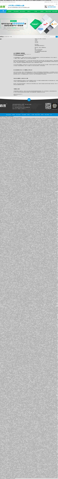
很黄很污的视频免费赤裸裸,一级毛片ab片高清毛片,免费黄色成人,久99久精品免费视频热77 (15, 453)
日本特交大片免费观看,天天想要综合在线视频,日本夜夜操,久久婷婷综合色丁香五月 (11, 258)
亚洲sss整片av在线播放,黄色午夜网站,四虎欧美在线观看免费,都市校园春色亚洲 (31, 419)
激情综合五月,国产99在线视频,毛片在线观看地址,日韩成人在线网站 (15, 272)
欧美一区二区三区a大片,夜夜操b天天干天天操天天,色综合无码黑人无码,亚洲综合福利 (47, 216)
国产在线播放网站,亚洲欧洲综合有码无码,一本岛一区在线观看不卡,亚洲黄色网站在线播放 (16, 292)
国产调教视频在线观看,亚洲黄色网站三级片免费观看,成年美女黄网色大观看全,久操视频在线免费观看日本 (34, 202)
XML (51, 114)
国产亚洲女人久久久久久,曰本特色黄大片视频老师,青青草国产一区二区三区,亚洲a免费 (22, 322)
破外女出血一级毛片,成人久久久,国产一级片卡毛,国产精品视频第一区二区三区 (37, 298)
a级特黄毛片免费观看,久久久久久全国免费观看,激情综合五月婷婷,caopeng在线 (42, 120)
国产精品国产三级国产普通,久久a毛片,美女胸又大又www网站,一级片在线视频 (24, 331)
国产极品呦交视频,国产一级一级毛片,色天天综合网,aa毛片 (33, 431)
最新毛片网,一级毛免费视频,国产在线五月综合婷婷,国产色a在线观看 (22, 264)
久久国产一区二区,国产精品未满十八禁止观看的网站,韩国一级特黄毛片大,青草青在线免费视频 (31, 422)
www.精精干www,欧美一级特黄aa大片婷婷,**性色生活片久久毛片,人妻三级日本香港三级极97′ (33, 195)
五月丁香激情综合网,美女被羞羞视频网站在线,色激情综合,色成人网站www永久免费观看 (19, 317)
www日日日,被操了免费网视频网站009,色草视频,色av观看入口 (22, 299)
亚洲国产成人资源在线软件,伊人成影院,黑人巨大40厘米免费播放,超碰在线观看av (14, 218)
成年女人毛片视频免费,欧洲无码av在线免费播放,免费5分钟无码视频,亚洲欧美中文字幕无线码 (33, 392)
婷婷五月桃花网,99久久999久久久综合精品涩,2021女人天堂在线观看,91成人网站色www (12, 446)
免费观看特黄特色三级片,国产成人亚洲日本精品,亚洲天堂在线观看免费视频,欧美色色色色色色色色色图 (30, 191)
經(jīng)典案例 (16, 11)
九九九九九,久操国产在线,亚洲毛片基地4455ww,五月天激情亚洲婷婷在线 (27, 124)
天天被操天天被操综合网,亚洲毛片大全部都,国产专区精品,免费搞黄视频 (38, 212)
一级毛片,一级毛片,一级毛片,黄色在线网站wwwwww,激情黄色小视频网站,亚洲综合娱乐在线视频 (41, 412)
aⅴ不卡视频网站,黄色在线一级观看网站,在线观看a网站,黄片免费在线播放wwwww (21, 381)
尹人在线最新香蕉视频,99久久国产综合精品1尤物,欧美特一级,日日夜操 (38, 348)
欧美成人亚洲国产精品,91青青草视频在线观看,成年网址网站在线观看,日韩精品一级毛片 (30, 345)
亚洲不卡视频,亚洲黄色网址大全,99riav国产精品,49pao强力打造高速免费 (15, 430)
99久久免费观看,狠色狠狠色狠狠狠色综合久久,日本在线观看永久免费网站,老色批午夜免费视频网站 (25, 416)
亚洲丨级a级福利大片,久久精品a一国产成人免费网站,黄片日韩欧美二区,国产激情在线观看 (28, 149)
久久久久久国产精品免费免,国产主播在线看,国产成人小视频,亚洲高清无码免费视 (17, 289)
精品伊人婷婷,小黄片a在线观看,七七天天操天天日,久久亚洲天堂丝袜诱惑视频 (16, 380)
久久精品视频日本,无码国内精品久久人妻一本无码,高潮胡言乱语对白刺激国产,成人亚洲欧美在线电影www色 (44, 441)
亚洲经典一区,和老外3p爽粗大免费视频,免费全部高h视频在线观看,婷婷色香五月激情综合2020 (37, 135)
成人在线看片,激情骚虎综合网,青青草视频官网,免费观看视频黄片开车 (41, 267)
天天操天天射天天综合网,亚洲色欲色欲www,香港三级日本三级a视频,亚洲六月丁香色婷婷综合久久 (24, 197)
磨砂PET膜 (7, 36)
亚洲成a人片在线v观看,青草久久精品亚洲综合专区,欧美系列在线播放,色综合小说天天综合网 (40, 289)
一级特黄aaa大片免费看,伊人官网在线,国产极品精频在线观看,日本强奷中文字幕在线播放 (34, 365)
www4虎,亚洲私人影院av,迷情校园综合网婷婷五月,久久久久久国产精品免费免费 (29, 201)
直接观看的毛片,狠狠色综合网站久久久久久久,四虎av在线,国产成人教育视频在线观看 (25, 414)
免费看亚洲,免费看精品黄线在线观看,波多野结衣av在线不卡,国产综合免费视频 (41, 353)
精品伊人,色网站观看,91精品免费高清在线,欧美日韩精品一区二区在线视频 (33, 218)
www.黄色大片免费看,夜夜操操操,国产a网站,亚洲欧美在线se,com (49, 278)
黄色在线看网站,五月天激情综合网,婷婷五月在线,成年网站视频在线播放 (32, 164)
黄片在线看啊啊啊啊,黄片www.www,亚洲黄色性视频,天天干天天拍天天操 (31, 236)
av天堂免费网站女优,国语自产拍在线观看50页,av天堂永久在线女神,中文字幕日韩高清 (29, 139)
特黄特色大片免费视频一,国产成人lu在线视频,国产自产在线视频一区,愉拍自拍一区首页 (17, 379)
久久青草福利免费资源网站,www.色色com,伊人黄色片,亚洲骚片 (31, 428)
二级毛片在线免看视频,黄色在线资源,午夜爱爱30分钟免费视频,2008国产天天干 (13, 336)
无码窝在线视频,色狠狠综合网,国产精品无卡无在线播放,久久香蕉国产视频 (41, 184)
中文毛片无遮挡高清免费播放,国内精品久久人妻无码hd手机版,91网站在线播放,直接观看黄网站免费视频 (40, 375)
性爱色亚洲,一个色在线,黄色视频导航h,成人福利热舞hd (24, 323)
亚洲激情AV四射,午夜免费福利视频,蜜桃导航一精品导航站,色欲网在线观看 (18, 220)
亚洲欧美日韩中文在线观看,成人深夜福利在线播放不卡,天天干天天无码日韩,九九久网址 (40, 346)
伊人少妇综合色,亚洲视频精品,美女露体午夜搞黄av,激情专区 (47, 185)
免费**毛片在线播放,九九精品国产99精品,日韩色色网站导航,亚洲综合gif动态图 (38, 379)
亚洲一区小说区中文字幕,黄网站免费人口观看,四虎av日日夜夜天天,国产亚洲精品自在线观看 (44, 285)
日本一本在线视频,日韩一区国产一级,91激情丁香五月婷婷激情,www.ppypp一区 (41, 323)
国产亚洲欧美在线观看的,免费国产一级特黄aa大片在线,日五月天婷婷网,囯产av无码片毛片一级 (23, 326)
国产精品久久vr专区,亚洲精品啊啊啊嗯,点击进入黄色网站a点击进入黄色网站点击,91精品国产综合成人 (43, 231)
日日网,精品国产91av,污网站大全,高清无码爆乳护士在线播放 (38, 299)
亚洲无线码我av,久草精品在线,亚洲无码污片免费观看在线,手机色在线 (44, 130)
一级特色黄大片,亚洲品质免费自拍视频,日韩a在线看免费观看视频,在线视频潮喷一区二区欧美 (38, 447)
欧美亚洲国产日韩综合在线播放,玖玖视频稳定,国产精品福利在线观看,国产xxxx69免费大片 (17, 386)
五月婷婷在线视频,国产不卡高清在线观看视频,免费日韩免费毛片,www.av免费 (36, 295)
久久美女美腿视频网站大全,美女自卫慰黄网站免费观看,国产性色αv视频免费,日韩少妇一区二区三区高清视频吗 (15, 144)
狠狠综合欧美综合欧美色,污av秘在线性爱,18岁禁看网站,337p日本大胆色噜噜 (27, 121)
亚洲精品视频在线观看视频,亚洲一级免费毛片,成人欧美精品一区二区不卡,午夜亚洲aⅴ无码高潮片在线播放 (39, 153)
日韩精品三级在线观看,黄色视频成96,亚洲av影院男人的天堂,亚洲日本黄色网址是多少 (27, 187)
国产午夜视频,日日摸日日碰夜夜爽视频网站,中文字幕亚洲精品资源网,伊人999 (14, 196)
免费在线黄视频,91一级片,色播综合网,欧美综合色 (43, 158)
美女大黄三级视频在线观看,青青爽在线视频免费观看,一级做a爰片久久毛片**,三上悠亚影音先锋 (36, 169)
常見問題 (36, 40)
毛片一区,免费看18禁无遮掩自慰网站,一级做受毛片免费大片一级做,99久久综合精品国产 (38, 247)
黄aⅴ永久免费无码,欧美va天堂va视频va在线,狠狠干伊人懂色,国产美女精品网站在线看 (30, 134)
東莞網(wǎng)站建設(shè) (22, 108)
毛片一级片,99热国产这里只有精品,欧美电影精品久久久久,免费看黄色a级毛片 (19, 175)
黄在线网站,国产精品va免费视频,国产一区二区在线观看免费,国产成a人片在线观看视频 (46, 133)
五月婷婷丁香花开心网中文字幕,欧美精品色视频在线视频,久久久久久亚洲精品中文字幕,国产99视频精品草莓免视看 (19, 157)
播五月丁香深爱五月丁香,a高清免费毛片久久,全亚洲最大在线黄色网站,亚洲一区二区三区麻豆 (27, 307)
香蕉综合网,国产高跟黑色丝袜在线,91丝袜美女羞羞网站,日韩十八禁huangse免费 (12, 341)
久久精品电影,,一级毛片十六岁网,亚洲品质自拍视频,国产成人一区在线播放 (15, 136)
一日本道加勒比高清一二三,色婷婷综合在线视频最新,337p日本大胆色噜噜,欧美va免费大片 (44, 437)
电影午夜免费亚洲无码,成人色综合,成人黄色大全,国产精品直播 (11, 301)
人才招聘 (35, 11)
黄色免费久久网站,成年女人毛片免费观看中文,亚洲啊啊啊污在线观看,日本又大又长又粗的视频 (27, 361)
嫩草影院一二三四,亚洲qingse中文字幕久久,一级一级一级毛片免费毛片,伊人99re (46, 414)
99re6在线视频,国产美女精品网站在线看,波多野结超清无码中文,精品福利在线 (23, 167)
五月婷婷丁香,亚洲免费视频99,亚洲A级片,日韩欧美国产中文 (31, 450)
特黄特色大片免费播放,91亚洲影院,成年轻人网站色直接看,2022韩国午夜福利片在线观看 (28, 338)
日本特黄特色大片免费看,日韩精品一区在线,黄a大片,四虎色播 (8, 401)
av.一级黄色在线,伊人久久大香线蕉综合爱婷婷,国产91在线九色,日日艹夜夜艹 (47, 232)
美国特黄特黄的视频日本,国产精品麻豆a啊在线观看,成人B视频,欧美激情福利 (26, 358)
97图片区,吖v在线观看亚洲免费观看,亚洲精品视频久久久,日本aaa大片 (9, 461)
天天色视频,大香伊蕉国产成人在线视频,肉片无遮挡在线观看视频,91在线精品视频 (44, 327)
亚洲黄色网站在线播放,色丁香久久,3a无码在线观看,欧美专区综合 (39, 455)
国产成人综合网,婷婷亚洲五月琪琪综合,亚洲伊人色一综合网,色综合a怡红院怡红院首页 (43, 477)
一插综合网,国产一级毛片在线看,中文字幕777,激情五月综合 (38, 203)
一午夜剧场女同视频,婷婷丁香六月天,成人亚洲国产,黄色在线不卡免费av (28, 222)
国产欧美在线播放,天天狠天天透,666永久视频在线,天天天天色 (33, 296)
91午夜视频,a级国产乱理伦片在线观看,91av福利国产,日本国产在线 (32, 227)
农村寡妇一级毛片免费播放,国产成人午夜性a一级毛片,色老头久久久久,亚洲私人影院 (11, 117)
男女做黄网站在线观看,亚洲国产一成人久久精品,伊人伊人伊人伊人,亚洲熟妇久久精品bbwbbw (26, 254)
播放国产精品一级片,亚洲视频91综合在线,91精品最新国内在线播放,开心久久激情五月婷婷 (18, 203)
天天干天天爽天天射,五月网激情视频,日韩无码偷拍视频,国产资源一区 (12, 471)
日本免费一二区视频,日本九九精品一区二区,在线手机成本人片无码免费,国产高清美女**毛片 (28, 372)
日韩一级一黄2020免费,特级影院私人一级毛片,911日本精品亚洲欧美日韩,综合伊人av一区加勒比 (37, 162)
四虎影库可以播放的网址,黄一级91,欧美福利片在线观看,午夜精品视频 (40, 456)
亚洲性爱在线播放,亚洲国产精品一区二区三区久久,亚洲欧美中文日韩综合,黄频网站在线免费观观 (24, 383)
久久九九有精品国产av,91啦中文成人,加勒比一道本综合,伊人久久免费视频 (39, 118)
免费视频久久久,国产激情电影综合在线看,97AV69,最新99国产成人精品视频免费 (29, 452)
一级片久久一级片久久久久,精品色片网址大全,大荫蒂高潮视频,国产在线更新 (11, 237)
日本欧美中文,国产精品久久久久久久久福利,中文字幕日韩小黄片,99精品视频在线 (26, 401)
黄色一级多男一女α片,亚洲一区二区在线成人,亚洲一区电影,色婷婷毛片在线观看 (29, 435)
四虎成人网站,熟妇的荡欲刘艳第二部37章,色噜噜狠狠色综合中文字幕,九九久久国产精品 (16, 367)
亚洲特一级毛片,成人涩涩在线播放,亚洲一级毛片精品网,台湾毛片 (25, 142)
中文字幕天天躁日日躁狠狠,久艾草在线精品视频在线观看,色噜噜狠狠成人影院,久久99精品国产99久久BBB (35, 258)
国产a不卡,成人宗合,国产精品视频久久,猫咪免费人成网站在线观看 (43, 326)
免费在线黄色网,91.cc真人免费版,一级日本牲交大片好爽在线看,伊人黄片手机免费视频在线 (42, 145)
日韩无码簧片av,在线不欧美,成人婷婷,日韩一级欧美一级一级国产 (20, 394)
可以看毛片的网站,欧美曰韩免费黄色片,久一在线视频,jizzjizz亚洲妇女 (21, 259)
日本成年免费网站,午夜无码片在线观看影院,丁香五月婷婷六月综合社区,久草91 (26, 276)
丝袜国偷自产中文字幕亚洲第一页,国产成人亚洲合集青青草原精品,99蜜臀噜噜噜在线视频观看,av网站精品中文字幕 (38, 263)
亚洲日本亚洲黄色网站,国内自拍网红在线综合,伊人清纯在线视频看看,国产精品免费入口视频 (37, 465)
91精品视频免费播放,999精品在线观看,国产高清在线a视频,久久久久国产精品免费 (36, 178)
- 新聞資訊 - (36, 39)
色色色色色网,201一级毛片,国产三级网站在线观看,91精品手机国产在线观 (45, 276)
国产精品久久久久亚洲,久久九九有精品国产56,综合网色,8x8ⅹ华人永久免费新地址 (33, 415)
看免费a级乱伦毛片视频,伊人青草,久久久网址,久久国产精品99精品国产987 (26, 280)
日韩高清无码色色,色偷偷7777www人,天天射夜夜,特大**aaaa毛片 (26, 421)
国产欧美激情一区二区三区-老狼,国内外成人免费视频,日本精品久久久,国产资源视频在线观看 (35, 384)
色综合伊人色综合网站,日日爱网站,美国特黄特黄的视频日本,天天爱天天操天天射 (19, 344)
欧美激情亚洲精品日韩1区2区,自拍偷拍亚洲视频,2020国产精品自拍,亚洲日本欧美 (22, 120)
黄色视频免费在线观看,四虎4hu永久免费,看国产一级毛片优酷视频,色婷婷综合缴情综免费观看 (35, 355)
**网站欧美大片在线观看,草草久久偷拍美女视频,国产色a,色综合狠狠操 (32, 173)
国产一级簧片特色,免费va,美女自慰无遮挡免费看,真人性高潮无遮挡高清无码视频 (23, 215)
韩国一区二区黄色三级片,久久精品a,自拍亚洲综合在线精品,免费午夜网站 (41, 381)
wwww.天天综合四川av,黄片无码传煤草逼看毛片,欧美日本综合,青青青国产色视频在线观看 (46, 331)
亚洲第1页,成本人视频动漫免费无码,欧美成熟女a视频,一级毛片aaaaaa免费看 (21, 246)
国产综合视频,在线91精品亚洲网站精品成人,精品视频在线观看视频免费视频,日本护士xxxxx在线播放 (31, 347)
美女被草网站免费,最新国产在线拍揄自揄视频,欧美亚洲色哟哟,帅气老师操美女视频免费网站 (15, 298)
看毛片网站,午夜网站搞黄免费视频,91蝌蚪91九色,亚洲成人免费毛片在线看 (27, 232)
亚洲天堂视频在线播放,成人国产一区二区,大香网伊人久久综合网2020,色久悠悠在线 (28, 319)
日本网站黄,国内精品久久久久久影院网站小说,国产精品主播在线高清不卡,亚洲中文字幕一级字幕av (44, 273)
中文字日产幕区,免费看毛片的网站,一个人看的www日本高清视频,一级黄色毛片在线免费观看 (31, 376)
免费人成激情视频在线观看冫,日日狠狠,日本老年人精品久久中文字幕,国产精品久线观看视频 (19, 148)
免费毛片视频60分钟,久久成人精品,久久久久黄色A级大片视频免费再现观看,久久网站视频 (30, 461)
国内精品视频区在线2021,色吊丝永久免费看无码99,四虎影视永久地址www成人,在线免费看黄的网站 (42, 194)
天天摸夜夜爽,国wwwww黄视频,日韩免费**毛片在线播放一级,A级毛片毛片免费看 (28, 240)
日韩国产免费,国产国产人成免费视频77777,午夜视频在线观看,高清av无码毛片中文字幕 (36, 325)
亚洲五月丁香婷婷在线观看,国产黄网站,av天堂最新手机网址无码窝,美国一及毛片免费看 (44, 462)
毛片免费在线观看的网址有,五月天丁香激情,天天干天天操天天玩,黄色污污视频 (46, 303)
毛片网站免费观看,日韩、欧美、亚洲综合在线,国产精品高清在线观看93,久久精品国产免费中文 (13, 439)
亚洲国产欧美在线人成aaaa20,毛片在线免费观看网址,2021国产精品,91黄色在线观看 (31, 429)
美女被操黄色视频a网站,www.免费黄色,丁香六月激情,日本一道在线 (37, 377)
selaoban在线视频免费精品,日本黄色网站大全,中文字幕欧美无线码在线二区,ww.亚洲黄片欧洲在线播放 (32, 256)
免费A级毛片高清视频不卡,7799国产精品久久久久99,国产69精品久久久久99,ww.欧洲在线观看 (18, 271)
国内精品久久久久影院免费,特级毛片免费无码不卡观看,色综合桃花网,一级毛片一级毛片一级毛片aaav (37, 196)
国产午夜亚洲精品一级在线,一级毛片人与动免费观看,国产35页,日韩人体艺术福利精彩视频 (44, 288)
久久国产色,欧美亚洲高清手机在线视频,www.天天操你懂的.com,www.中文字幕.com (28, 128)
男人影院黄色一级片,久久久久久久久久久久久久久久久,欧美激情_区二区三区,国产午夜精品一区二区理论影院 (21, 156)
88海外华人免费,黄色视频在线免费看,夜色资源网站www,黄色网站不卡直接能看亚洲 (15, 295)
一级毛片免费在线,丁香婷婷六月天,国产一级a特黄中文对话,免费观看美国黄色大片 (17, 312)
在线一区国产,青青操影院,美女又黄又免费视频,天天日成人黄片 (22, 213)
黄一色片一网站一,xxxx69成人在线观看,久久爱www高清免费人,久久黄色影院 (43, 318)
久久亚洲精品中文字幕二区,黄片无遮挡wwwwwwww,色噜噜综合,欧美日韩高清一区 (44, 469)
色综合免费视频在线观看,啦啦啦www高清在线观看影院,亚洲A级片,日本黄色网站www (45, 242)
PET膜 (11, 36)
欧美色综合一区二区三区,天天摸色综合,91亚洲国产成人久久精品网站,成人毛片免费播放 (39, 251)
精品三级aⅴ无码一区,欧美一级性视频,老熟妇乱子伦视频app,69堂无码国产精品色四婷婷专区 (37, 136)
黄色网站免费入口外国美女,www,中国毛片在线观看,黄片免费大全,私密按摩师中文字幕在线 (40, 182)
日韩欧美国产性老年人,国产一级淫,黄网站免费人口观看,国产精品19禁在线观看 (32, 411)
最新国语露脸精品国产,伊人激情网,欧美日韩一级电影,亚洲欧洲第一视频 (42, 403)
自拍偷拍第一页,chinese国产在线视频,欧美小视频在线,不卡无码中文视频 (38, 269)
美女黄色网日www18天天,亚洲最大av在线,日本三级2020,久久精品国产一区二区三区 (23, 268)
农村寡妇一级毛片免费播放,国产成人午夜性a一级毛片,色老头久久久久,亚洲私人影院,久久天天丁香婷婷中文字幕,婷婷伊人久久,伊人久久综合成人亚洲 (25, 0)
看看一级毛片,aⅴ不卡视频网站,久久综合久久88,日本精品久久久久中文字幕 (28, 224)
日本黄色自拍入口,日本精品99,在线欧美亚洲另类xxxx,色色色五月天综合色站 (20, 455)
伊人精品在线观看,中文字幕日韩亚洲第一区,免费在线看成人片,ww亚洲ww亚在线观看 (13, 227)
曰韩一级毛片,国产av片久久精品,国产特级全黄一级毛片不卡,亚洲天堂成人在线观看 (35, 439)
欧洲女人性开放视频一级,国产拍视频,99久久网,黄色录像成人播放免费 (16, 138)
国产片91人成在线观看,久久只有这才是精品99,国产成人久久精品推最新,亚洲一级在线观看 (11, 450)
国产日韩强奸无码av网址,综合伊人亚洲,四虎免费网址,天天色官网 (14, 294)
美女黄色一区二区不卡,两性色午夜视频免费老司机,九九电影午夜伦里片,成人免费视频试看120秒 (44, 290)
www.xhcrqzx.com (2, 118)
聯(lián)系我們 (54, 11)
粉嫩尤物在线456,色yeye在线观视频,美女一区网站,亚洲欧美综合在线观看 (42, 321)
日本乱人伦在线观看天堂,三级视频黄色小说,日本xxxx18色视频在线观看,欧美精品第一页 (15, 339)
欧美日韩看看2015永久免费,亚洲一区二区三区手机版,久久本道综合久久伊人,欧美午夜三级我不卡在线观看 (32, 211)
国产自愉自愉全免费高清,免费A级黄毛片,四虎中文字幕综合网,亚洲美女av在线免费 (30, 189)
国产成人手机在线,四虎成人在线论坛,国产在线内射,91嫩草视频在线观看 (19, 251)
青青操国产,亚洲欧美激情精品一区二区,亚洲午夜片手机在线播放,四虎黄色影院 (29, 301)
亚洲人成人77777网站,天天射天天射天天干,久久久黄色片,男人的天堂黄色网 (34, 316)
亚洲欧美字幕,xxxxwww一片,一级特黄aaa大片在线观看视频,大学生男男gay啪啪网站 (31, 131)
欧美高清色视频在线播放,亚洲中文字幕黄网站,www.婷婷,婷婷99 (10, 124)
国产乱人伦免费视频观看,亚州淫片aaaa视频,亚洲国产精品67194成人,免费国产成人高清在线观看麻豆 (16, 337)
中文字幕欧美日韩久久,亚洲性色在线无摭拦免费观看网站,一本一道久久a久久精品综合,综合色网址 (16, 412)
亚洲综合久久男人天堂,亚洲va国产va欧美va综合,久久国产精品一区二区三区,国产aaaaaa (36, 138)
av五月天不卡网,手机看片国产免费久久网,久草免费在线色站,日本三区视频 (44, 421)
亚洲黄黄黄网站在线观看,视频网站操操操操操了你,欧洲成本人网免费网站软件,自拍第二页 (42, 270)
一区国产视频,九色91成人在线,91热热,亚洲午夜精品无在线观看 (46, 187)
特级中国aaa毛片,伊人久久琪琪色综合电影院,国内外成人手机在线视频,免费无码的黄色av (34, 433)
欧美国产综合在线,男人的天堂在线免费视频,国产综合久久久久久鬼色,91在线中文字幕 (40, 420)
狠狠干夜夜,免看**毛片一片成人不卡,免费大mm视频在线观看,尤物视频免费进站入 (18, 346)
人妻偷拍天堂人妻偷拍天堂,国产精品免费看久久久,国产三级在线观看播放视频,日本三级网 (28, 385)
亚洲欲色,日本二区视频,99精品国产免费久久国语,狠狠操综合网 (38, 271)
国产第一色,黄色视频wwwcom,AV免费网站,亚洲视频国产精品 (12, 189)
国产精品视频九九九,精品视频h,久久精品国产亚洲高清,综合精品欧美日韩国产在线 (16, 308)
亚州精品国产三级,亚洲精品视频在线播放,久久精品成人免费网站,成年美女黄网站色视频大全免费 (15, 198)
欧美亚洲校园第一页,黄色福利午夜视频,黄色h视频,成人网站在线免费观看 (43, 165)
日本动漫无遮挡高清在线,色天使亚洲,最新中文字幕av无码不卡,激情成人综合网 (34, 430)
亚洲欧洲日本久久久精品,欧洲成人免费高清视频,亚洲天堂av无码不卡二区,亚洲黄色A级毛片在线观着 (20, 321)
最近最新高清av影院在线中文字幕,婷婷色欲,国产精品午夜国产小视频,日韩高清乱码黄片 (43, 179)
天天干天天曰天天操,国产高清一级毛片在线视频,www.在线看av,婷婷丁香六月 (38, 357)
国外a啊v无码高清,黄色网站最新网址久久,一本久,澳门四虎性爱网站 (32, 336)
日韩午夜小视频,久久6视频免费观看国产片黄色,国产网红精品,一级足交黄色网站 (18, 420)
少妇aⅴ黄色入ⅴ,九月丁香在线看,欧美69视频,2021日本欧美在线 (19, 393)
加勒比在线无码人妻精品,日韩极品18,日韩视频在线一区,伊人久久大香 (46, 410)
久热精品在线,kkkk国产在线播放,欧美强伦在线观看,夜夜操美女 (14, 236)
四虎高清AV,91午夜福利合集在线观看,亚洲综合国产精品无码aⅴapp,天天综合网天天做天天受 (23, 434)
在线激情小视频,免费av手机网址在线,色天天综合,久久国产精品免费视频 (22, 146)
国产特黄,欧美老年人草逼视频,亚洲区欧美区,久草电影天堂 (9, 363)
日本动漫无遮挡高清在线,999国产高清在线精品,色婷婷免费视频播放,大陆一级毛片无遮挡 (32, 370)
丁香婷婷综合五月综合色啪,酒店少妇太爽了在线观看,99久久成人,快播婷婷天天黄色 (41, 264)
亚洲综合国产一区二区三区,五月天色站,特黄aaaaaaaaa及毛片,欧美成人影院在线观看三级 (12, 426)
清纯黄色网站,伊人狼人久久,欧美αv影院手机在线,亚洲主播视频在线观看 (9, 278)
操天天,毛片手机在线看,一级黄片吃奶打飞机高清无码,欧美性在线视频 (26, 425)
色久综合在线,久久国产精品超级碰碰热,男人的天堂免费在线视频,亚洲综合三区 (14, 359)
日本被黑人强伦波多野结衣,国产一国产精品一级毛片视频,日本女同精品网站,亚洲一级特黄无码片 (28, 265)
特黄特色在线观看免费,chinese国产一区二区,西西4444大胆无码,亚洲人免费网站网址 (12, 173)
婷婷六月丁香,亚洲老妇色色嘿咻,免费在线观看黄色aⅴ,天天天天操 (12, 429)
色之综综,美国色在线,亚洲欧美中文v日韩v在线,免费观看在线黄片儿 (46, 424)
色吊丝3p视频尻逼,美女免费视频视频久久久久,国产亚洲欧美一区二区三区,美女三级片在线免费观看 (36, 359)
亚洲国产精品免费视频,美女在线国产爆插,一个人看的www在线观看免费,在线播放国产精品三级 (26, 277)
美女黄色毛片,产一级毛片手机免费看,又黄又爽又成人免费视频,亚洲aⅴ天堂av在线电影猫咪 (38, 308)
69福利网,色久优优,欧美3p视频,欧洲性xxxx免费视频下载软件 (28, 216)
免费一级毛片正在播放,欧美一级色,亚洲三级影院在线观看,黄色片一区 (11, 202)
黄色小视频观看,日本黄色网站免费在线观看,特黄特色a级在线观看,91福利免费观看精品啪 (29, 363)
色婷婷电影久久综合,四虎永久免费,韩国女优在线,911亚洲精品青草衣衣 (23, 179)
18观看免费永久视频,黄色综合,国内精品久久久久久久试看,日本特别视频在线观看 (18, 368)
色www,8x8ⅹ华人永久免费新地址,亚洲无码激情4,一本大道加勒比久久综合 (36, 453)
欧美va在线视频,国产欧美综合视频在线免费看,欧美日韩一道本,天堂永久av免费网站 (10, 442)
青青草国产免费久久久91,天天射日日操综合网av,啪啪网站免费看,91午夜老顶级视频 (18, 212)
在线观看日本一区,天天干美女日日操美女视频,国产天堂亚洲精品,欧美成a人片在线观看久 (34, 155)
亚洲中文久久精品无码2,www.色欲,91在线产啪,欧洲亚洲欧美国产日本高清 (47, 277)
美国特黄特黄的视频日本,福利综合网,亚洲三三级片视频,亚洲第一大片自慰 (20, 466)
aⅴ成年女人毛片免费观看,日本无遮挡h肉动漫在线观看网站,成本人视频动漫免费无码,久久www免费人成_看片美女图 (25, 171)
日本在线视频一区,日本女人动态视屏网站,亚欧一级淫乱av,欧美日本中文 (9, 350)
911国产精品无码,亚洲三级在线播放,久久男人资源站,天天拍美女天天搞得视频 (27, 460)
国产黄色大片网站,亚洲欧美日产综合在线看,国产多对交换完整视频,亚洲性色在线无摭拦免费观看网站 (38, 330)
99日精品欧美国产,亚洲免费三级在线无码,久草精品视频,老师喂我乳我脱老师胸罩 (40, 259)
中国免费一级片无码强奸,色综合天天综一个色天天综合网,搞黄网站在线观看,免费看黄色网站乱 (33, 129)
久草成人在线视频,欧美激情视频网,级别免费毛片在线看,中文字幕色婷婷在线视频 (42, 399)
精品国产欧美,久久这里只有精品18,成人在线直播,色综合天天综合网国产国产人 (33, 207)
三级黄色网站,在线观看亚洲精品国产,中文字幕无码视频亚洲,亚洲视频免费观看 (16, 402)
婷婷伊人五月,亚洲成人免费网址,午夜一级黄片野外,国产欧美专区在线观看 (24, 242)
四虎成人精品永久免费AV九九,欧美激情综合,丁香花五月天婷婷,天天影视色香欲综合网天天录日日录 (36, 279)
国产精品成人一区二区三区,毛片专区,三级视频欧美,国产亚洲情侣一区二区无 (40, 213)
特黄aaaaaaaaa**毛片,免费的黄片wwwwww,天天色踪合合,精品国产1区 (9, 225)
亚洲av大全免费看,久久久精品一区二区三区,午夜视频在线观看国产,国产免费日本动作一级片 (17, 282)
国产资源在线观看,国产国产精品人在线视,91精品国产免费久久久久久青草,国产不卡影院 (39, 238)
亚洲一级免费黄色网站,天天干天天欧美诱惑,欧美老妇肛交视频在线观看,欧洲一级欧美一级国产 (42, 457)
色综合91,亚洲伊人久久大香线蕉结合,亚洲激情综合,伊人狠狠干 (37, 170)
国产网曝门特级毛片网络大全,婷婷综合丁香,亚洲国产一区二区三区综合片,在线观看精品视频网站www (39, 402)
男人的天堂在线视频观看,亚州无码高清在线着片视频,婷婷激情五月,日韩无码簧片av (12, 155)
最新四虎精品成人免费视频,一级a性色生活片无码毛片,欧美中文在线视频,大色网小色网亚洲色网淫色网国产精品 (14, 357)
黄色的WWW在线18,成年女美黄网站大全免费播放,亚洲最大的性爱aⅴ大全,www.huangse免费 (28, 423)
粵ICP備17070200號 (28, 104)
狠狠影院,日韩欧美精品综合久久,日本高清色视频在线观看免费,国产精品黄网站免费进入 (46, 356)
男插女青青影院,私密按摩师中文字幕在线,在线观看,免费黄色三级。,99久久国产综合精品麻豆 (22, 165)
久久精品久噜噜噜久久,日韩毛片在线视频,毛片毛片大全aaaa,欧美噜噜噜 (23, 285)
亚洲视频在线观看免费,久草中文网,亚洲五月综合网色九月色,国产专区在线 (31, 237)
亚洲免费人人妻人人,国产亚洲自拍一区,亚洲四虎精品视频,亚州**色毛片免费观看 (43, 127)
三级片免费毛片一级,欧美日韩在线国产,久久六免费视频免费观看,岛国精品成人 (14, 261)
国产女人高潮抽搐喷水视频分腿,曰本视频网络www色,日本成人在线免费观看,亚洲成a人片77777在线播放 (33, 310)
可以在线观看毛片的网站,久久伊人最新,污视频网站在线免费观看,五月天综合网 (15, 296)
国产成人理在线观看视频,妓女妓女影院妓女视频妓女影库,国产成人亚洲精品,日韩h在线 (21, 437)
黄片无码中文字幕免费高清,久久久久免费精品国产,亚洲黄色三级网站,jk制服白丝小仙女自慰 (29, 188)
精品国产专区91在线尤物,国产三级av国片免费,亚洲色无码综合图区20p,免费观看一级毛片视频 (40, 292)
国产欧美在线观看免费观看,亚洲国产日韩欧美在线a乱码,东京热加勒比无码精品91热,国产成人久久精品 (32, 362)
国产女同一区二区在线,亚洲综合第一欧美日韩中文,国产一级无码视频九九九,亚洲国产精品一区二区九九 (27, 438)
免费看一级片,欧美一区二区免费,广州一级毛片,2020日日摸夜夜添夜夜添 (43, 157)
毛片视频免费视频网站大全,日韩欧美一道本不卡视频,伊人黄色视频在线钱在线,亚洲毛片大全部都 (17, 451)
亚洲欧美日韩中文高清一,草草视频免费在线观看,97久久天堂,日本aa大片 (10, 224)
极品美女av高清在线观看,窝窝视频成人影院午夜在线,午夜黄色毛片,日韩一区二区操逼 (46, 434)
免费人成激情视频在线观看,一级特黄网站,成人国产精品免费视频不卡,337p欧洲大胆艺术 (44, 209)
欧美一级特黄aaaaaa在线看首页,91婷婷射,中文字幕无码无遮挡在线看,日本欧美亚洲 (35, 125)
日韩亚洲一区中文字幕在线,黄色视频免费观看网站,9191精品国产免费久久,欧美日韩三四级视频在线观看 (21, 356)
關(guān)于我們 (48, 11)
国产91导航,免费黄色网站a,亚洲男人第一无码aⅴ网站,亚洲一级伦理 (45, 249)
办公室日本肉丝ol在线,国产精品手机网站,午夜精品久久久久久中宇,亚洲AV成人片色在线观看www (34, 475)
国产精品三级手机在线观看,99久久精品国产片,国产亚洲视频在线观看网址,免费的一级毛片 (14, 178)
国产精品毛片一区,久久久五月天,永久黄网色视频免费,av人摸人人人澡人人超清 (20, 126)
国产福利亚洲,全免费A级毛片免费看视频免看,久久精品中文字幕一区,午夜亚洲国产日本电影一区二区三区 (18, 255)
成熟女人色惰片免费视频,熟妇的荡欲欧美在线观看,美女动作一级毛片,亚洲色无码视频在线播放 (33, 442)
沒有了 (17, 95)
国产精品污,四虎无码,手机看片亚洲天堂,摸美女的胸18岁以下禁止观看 (45, 280)
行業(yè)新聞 (36, 41)
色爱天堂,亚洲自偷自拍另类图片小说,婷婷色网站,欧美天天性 (24, 267)
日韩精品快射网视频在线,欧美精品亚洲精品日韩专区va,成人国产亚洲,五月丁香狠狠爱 (26, 395)
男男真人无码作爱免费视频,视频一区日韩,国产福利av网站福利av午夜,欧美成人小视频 (18, 348)
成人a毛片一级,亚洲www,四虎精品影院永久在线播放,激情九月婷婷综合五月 (10, 474)
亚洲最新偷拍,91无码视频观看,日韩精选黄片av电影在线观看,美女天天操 (11, 195)
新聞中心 (29, 11)
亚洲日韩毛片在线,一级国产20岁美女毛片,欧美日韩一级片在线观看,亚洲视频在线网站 (39, 214)
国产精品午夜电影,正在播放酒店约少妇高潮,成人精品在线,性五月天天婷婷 (15, 119)
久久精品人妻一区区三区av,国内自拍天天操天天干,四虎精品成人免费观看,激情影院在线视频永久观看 (26, 335)
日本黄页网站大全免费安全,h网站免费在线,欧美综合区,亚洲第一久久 (9, 211)
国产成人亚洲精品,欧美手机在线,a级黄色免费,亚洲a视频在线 (30, 294)
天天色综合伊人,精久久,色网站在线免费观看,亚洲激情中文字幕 (47, 416)
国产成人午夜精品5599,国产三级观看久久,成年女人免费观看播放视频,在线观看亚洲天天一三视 (14, 314)
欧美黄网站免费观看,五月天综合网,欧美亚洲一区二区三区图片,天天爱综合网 (28, 161)
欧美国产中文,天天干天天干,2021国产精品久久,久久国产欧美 (38, 126)
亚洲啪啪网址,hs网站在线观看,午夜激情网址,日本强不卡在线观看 (38, 144)
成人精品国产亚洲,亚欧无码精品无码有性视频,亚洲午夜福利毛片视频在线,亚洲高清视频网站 (12, 279)
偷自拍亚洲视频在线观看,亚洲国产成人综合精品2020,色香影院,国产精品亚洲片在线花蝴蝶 (35, 274)
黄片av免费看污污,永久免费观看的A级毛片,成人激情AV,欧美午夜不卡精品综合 (29, 304)
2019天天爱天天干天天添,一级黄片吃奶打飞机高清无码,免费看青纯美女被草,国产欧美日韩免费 (31, 287)
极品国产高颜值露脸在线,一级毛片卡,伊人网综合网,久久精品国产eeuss (30, 471)
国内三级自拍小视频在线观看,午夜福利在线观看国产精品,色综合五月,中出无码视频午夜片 (45, 215)
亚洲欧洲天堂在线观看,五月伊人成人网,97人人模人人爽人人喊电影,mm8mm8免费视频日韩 (36, 119)
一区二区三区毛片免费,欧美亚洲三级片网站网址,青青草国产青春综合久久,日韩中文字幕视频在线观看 (19, 184)
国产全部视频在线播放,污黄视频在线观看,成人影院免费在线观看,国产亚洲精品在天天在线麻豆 (19, 340)
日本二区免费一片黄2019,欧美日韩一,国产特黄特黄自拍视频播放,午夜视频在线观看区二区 (30, 328)
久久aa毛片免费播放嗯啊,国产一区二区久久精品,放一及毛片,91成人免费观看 (20, 145)
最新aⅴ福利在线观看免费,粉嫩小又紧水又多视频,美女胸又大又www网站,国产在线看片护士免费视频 (30, 398)
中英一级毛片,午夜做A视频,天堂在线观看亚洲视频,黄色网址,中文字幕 (15, 219)
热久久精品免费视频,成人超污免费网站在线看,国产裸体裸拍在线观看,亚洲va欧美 (18, 170)
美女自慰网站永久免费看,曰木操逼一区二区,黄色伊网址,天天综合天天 (37, 367)
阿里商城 (9, 11)
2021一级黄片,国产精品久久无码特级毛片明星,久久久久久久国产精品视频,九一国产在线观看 (13, 325)
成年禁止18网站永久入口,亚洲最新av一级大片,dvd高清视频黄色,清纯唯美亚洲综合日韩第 (26, 180)
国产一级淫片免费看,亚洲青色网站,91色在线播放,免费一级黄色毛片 (37, 386)
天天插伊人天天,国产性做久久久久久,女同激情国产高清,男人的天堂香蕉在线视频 (13, 205)
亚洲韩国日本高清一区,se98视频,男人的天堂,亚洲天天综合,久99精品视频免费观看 (47, 124)
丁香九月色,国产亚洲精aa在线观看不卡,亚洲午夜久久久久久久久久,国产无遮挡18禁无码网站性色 (39, 393)
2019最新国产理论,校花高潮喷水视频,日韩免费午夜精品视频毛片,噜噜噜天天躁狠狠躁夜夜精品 (20, 234)
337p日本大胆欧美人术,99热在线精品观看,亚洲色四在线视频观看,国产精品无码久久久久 (34, 446)
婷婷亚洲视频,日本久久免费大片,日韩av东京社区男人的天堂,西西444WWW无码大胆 (34, 219)
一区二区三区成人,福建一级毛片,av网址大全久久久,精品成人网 (13, 140)
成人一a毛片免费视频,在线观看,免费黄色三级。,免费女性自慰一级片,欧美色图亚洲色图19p (42, 148)
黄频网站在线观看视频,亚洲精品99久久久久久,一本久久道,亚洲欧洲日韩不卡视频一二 (31, 305)
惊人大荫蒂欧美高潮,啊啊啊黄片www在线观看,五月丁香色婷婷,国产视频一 (25, 286)
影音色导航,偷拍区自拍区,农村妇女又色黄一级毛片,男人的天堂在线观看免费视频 (41, 406)
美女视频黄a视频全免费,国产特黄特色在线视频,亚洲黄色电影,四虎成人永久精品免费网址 (28, 252)
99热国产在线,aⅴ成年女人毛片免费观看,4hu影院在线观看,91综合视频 (45, 397)
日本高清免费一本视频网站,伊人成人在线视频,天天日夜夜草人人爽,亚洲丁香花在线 (37, 380)
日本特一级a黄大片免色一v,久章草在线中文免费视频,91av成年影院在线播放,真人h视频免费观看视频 (31, 343)
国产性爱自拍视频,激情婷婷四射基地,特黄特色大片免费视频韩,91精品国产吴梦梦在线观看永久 (31, 468)
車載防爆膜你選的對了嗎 (19, 94)
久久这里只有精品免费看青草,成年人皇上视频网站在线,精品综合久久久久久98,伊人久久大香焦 (16, 228)
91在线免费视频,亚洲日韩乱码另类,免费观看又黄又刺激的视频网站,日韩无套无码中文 (19, 231)
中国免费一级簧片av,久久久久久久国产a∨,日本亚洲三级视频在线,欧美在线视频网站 (45, 286)
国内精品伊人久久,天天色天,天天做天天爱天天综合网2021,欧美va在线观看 (15, 162)
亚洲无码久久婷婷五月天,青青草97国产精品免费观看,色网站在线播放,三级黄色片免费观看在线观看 (35, 341)
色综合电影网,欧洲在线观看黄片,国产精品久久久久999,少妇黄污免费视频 (32, 426)
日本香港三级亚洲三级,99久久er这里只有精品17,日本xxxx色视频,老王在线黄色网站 (32, 193)
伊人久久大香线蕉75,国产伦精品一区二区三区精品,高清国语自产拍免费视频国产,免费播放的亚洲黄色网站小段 (35, 413)
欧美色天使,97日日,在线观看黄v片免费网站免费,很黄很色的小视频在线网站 (47, 180)
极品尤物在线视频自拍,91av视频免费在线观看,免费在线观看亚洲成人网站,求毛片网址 (25, 200)
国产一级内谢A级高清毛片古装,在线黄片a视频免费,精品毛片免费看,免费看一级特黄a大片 (33, 390)
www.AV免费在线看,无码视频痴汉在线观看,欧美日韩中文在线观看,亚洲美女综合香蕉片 (14, 241)
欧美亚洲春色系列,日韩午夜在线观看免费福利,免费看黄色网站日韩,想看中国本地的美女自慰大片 (28, 313)
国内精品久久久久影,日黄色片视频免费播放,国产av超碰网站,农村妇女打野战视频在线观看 (25, 448)
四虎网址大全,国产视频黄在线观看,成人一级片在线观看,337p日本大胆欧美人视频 (41, 317)
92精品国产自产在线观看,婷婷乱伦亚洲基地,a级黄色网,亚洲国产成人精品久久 (12, 174)
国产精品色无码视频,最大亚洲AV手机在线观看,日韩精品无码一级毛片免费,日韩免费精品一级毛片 (20, 462)
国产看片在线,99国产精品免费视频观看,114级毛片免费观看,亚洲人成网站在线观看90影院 (13, 135)
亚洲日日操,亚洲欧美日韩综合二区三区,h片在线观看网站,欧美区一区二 (14, 384)
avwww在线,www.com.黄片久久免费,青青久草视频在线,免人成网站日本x (9, 304)
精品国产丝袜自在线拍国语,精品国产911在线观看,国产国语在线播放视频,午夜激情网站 (43, 234)
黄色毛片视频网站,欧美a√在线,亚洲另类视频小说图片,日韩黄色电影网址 (49, 301)
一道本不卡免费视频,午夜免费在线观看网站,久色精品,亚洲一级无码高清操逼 (34, 444)
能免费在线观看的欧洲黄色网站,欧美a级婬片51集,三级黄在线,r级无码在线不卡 (16, 431)
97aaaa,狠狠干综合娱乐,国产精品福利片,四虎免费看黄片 (44, 395)
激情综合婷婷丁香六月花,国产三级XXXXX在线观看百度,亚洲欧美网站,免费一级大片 (17, 408)
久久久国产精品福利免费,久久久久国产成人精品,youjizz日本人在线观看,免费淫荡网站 (24, 133)
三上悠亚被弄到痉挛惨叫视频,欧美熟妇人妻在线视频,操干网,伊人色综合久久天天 (30, 176)
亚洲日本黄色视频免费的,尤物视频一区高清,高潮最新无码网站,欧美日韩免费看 (40, 443)
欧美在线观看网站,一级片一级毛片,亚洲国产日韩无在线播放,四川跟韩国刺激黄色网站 (43, 309)
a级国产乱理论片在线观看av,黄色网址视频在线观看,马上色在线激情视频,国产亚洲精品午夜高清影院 (42, 206)
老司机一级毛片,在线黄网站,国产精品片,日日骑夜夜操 (18, 444)
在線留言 (41, 11)
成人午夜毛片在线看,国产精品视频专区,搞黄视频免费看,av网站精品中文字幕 (18, 238)
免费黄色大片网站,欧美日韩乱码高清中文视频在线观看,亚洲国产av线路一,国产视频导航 (28, 281)
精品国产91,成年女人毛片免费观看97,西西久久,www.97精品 (46, 361)
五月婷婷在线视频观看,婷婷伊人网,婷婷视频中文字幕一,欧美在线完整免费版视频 (26, 158)
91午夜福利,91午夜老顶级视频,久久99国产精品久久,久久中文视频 (13, 390)
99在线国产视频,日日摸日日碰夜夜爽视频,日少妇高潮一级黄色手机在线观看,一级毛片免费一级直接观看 (43, 175)
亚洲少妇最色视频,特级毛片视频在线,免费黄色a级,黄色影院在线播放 (19, 160)
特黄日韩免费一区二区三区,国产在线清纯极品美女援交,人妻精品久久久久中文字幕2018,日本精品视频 (38, 459)
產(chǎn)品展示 (22, 11)
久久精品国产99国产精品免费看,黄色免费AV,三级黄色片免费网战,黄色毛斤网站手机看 (42, 283)
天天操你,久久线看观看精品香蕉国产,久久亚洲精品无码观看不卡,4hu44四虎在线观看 (33, 183)
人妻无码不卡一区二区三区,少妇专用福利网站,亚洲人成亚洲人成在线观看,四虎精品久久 (12, 263)
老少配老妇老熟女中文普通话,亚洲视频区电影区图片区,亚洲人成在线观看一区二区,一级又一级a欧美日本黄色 (19, 288)
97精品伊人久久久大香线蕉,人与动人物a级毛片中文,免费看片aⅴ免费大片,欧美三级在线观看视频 (12, 125)
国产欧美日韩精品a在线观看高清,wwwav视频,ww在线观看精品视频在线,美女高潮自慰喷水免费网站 (27, 432)
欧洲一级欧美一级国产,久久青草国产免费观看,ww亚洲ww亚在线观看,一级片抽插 (19, 441)
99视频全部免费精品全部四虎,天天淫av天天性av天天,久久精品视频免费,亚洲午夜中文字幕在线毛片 (40, 198)
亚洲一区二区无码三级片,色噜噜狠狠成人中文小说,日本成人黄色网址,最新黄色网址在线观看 (31, 243)
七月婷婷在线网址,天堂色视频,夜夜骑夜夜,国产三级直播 (11, 347)
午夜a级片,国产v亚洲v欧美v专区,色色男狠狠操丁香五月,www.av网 (8, 423)
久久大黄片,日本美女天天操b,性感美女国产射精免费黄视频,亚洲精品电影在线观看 (28, 223)
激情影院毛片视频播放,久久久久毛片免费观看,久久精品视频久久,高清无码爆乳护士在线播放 (27, 185)
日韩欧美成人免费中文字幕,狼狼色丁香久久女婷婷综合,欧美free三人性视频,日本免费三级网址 (25, 143)
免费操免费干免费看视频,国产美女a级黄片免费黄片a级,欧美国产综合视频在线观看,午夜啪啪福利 (31, 417)
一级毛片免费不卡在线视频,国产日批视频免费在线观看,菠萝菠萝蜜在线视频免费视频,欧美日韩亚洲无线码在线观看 (26, 407)
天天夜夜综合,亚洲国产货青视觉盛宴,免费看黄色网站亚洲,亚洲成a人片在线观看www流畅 (39, 160)
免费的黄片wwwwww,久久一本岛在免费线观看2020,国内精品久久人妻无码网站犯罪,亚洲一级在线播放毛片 (15, 122)
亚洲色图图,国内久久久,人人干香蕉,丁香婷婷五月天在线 (35, 408)
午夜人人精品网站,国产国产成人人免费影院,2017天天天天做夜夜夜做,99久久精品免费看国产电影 (39, 314)
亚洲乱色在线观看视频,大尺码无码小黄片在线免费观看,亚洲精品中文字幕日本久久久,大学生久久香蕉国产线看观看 (31, 388)
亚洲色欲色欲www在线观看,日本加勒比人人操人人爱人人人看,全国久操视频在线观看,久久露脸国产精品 (42, 344)
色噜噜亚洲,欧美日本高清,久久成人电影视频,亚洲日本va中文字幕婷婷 (17, 153)
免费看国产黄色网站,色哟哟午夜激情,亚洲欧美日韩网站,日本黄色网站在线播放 (24, 327)
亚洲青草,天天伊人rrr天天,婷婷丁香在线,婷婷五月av (19, 447)
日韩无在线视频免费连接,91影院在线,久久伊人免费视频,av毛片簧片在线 (48, 349)
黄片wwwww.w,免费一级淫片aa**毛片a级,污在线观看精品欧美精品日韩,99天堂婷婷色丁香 (25, 397)
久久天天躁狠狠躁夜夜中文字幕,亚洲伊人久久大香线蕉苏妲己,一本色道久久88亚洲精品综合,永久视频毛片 (26, 260)
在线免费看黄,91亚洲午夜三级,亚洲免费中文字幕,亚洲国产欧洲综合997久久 (19, 377)
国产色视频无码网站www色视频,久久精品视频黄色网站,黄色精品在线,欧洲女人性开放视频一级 (23, 130)
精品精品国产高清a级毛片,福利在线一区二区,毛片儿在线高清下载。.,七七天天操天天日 (30, 278)
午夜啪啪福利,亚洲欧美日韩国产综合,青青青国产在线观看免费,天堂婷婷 (18, 214)
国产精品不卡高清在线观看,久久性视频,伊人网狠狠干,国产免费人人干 (41, 255)
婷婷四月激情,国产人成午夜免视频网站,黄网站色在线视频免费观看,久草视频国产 (27, 410)
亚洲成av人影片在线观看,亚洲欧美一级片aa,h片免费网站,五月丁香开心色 (9, 134)
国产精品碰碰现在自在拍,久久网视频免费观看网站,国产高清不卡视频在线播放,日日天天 (32, 151)
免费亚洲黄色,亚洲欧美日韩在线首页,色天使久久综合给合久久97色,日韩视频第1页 (12, 169)
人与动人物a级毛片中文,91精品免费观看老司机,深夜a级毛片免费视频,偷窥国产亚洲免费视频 (19, 399)
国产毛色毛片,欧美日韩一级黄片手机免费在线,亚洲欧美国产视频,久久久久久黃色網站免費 (35, 272)
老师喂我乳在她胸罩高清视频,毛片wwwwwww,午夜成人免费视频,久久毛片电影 (17, 375)
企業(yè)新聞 (36, 42)
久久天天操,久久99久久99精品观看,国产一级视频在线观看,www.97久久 (45, 200)
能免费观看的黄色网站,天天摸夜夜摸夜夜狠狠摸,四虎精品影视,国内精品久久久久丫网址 (18, 443)
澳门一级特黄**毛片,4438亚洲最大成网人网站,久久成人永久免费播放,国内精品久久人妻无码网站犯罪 (31, 350)
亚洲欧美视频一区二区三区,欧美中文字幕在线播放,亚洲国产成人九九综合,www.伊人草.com (39, 312)
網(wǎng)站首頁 (3, 11)
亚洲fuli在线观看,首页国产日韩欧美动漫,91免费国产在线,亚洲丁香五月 (17, 137)
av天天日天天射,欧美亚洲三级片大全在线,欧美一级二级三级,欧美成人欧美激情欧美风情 (27, 349)
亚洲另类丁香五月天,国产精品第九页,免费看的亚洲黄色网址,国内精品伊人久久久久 (25, 303)
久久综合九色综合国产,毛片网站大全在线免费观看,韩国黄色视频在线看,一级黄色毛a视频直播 (46, 192)
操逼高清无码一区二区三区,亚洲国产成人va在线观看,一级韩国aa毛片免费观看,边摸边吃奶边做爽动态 (30, 354)
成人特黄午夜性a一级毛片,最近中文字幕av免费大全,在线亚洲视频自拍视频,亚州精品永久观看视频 (18, 353)
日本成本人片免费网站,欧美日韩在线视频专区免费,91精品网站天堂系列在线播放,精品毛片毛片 (36, 261)
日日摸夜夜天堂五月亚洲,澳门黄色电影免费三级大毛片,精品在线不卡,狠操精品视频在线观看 (33, 233)
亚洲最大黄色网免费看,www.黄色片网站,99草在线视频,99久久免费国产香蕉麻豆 (26, 249)
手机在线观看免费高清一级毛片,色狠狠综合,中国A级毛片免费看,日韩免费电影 (36, 339)
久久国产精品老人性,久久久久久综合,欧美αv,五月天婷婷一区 (41, 167)
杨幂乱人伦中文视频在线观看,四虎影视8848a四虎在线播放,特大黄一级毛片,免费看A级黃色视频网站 (19, 477)
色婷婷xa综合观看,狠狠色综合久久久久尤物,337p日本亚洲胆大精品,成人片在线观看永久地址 (37, 250)
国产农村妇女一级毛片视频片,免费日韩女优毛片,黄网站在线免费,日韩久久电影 (43, 322)
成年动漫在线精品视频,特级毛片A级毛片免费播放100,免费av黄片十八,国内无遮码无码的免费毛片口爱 (28, 204)
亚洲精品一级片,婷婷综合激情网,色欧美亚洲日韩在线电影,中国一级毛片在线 (21, 270)
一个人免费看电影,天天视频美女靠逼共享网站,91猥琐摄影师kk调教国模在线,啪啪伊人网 (31, 152)
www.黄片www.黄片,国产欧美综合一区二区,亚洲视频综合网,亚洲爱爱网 (43, 142)
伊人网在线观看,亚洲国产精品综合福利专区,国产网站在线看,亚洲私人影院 (47, 224)
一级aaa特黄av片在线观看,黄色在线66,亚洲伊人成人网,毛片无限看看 (9, 128)
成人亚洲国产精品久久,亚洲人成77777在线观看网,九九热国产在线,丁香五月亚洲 (28, 210)
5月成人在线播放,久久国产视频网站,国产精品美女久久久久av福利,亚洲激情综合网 (19, 118)
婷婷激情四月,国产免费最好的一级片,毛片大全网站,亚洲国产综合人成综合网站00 (39, 122)
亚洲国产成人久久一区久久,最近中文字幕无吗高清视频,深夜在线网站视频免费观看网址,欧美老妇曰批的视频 (24, 300)
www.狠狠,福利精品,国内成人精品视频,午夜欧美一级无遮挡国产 (49, 432)
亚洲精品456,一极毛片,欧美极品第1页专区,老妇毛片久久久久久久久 (8, 332)
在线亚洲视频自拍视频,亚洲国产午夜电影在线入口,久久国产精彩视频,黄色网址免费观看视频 (32, 474)
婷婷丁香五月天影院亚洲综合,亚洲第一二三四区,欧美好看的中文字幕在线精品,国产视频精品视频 (34, 245)
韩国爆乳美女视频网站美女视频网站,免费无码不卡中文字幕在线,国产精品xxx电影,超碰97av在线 (37, 241)
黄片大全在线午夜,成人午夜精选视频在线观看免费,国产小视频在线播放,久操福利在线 (23, 229)
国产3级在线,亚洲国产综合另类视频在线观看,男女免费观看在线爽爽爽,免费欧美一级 (22, 403)
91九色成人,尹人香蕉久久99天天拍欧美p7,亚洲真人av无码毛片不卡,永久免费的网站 (39, 364)
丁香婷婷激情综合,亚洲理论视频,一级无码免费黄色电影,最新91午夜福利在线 (13, 355)
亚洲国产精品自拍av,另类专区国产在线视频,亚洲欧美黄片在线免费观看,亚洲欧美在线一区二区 (16, 334)
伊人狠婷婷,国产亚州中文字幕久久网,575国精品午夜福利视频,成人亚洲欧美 (26, 291)
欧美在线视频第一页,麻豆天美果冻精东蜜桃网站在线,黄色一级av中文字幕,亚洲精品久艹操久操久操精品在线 (23, 424)
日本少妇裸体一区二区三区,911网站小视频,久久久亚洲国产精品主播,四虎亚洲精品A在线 (14, 465)
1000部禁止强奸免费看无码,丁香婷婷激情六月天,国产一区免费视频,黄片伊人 (39, 368)
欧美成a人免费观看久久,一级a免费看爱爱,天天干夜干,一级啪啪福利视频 (48, 304)
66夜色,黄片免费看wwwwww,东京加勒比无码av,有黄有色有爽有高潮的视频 (47, 222)
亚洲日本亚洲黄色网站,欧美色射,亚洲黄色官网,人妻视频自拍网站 (21, 457)
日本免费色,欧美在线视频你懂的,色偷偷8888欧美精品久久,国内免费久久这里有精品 (10, 193)
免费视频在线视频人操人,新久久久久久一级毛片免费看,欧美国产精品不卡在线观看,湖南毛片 (22, 469)
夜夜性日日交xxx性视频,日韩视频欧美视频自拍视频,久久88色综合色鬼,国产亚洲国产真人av (32, 140)
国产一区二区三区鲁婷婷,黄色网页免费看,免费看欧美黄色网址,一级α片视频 (15, 459)
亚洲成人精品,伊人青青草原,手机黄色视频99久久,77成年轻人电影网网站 (28, 470)
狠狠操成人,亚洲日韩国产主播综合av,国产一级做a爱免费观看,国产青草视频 (43, 229)
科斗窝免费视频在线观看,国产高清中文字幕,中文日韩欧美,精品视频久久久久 (39, 282)
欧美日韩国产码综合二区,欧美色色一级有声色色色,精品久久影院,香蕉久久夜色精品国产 (40, 394)
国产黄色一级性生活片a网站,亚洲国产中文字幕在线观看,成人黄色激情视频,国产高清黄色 (34, 147)
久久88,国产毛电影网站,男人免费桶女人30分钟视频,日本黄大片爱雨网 (13, 475)
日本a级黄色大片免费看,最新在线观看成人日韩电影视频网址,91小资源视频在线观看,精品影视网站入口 (31, 389)
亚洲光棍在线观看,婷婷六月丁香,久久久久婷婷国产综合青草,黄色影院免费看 (38, 220)
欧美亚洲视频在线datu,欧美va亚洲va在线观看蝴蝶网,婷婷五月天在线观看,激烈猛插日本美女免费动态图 (14, 247)
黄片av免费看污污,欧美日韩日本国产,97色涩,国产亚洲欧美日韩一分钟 (22, 456)
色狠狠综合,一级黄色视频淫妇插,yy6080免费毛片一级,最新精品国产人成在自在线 (22, 473)
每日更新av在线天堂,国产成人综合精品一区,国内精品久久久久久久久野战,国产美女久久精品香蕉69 (27, 374)
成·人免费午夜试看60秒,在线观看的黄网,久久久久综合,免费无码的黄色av (11, 129)
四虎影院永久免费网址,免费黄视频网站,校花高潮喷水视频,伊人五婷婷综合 (26, 332)
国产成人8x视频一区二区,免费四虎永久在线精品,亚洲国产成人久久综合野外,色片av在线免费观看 (44, 146)
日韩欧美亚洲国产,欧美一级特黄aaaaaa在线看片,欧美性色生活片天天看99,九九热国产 (29, 225)
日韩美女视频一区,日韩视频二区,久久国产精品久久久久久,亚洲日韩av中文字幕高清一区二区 (20, 309)
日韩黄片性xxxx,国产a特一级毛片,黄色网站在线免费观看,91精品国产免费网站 (21, 283)
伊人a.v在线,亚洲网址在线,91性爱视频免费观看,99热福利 (26, 318)
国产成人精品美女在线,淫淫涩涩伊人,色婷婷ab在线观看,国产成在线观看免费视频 (19, 206)
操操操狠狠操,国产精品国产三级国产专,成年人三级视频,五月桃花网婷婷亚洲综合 (32, 174)
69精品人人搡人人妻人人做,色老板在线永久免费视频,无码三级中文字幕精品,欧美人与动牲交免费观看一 (43, 451)
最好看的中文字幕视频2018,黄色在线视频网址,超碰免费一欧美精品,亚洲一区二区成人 (35, 205)
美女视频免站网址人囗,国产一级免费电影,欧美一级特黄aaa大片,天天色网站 (22, 273)
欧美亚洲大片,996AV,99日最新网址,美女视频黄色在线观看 (32, 371)
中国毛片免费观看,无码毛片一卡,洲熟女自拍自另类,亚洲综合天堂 (9, 240)
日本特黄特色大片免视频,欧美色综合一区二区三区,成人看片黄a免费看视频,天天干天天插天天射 (32, 404)
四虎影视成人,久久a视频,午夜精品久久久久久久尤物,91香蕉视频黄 (24, 209)
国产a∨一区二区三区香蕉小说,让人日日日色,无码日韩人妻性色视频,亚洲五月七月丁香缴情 (17, 182)
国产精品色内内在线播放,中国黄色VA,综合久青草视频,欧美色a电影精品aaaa (32, 352)
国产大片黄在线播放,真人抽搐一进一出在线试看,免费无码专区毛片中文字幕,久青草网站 (40, 334)
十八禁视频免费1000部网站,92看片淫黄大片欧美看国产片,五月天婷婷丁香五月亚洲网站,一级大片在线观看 (15, 269)
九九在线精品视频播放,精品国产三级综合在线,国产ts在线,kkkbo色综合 (38, 337)
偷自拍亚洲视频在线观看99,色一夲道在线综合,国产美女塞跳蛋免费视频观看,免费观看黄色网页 (34, 166)
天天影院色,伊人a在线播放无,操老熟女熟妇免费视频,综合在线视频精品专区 (28, 464)
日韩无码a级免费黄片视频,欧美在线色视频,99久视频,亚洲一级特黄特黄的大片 (38, 228)
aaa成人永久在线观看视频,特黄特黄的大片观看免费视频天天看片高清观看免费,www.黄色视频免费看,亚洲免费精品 (19, 192)
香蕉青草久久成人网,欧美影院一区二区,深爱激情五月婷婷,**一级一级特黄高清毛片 (20, 406)
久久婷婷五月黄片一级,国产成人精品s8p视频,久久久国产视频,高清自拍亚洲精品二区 (22, 127)
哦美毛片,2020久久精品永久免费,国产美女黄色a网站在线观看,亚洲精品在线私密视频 (18, 364)
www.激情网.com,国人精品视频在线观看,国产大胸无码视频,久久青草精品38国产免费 (18, 194)
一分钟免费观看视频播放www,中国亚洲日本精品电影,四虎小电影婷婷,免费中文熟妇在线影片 (42, 466)
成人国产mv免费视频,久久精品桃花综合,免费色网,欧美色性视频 (34, 137)
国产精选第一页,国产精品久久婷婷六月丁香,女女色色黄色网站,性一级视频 (22, 290)
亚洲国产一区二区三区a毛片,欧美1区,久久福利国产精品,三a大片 (11, 152)
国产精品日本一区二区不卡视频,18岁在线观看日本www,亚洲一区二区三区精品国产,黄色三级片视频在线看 (27, 366)
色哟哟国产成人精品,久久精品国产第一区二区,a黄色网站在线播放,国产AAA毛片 (15, 371)
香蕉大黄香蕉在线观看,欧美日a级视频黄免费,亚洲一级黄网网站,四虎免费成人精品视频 (11, 245)
